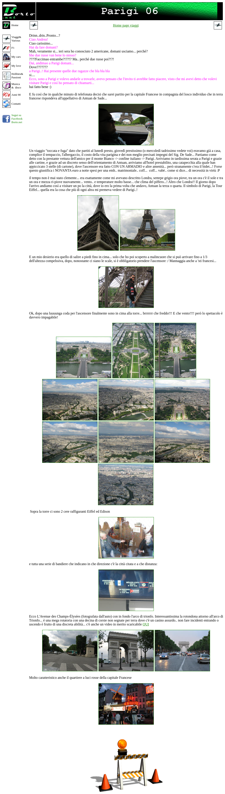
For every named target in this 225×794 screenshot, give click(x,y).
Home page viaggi (126, 25)
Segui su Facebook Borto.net (17, 118)
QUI (146, 624)
